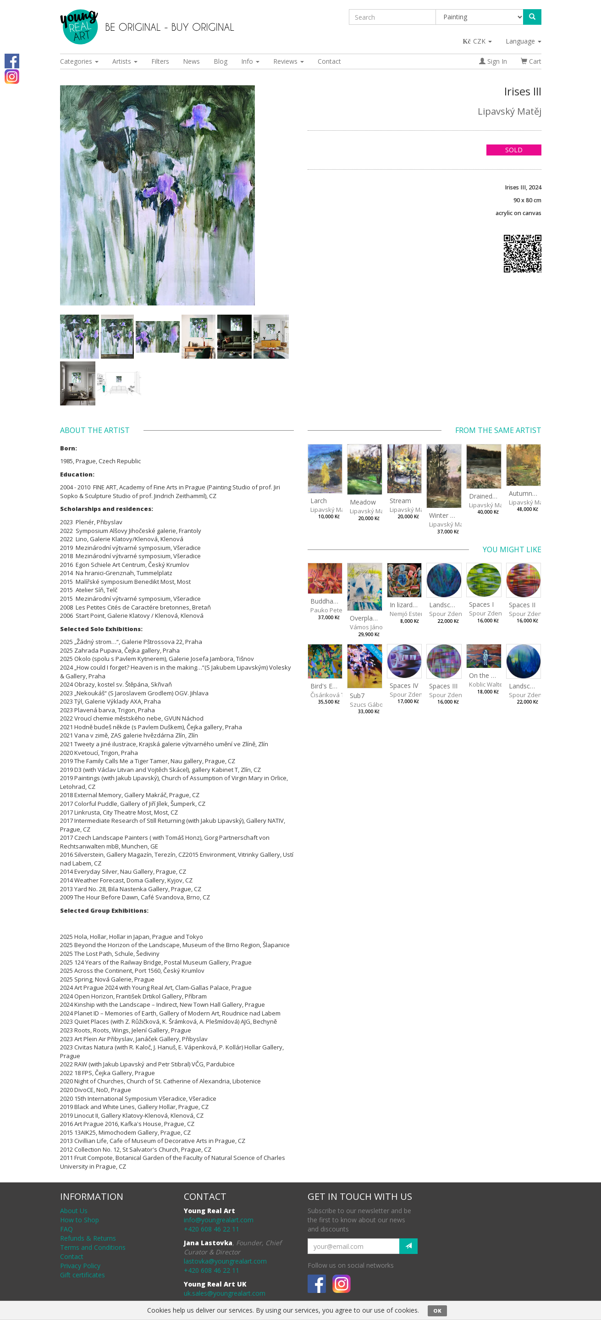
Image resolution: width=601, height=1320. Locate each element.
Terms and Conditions (93, 1247)
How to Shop (79, 1219)
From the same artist (498, 430)
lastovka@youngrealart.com (225, 1261)
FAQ (66, 1229)
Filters (160, 61)
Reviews (288, 61)
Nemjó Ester (406, 614)
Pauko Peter (327, 610)
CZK (478, 41)
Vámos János (368, 627)
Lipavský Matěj (509, 111)
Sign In (493, 61)
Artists (125, 61)
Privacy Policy (80, 1265)
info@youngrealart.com (219, 1219)
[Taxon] (480, 17)
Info (250, 61)
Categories (79, 61)
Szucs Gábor (368, 704)
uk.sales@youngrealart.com (224, 1293)
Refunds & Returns (88, 1238)
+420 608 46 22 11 (211, 1229)
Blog (220, 61)
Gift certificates (82, 1274)
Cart (531, 61)
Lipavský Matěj (330, 509)
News (191, 61)
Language (523, 41)
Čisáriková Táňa (332, 695)
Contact (329, 61)
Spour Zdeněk (449, 614)
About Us (74, 1210)
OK (437, 1310)
